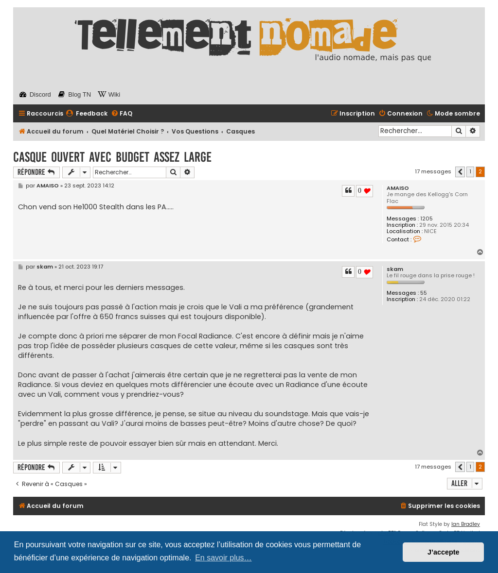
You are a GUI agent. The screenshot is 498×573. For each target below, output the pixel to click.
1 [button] (470, 171)
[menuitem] (86, 113)
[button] (460, 172)
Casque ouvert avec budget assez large (112, 157)
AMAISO (398, 188)
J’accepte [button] (443, 552)
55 (423, 293)
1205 (426, 219)
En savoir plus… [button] (223, 558)
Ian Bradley (465, 524)
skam (395, 269)
